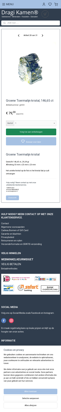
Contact (5, 223)
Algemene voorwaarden (13, 227)
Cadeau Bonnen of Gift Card (14, 230)
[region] (30, 369)
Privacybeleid (7, 237)
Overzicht (12, 198)
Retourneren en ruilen (11, 240)
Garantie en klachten (11, 234)
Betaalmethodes (9, 268)
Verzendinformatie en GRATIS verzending (21, 244)
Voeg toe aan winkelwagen (31, 132)
